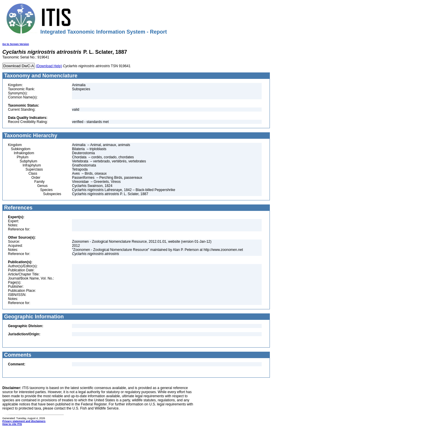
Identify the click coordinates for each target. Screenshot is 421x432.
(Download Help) (49, 66)
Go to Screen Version (15, 44)
